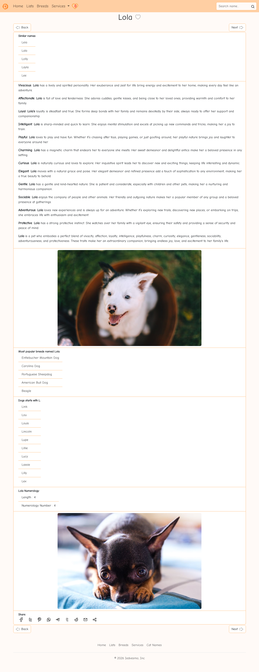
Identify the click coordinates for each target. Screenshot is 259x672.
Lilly (24, 473)
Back (22, 27)
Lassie (26, 465)
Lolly (25, 59)
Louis (25, 423)
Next (237, 27)
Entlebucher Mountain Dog (40, 358)
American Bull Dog (35, 383)
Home (18, 6)
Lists (30, 6)
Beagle (26, 391)
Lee (24, 75)
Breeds (42, 6)
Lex (24, 481)
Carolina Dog (31, 366)
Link (24, 407)
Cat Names (154, 645)
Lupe (25, 440)
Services (137, 645)
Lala (24, 51)
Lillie (25, 448)
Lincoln (27, 431)
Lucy (25, 456)
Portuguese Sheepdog (37, 374)
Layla (25, 67)
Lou (24, 415)
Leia (24, 42)
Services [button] (59, 6)
